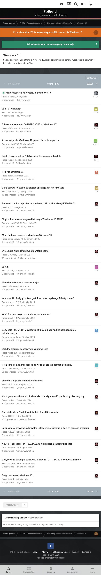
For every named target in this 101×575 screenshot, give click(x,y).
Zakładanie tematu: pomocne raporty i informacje (50, 44)
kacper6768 (13, 144)
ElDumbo (12, 255)
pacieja (11, 400)
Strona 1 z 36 (53, 84)
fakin (10, 160)
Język (36, 552)
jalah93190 (13, 128)
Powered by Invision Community (50, 558)
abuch (11, 318)
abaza (11, 176)
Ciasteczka (86, 552)
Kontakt (75, 552)
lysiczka (11, 353)
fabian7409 (13, 368)
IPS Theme (14, 552)
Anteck (11, 479)
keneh (11, 270)
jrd (9, 207)
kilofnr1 (11, 384)
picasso (11, 96)
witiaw (11, 112)
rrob (10, 286)
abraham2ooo (14, 337)
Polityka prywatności (61, 552)
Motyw (46, 552)
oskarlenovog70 (15, 239)
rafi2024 (12, 432)
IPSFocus (26, 552)
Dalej (90, 84)
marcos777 (13, 191)
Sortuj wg (92, 78)
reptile (11, 302)
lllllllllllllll (12, 416)
